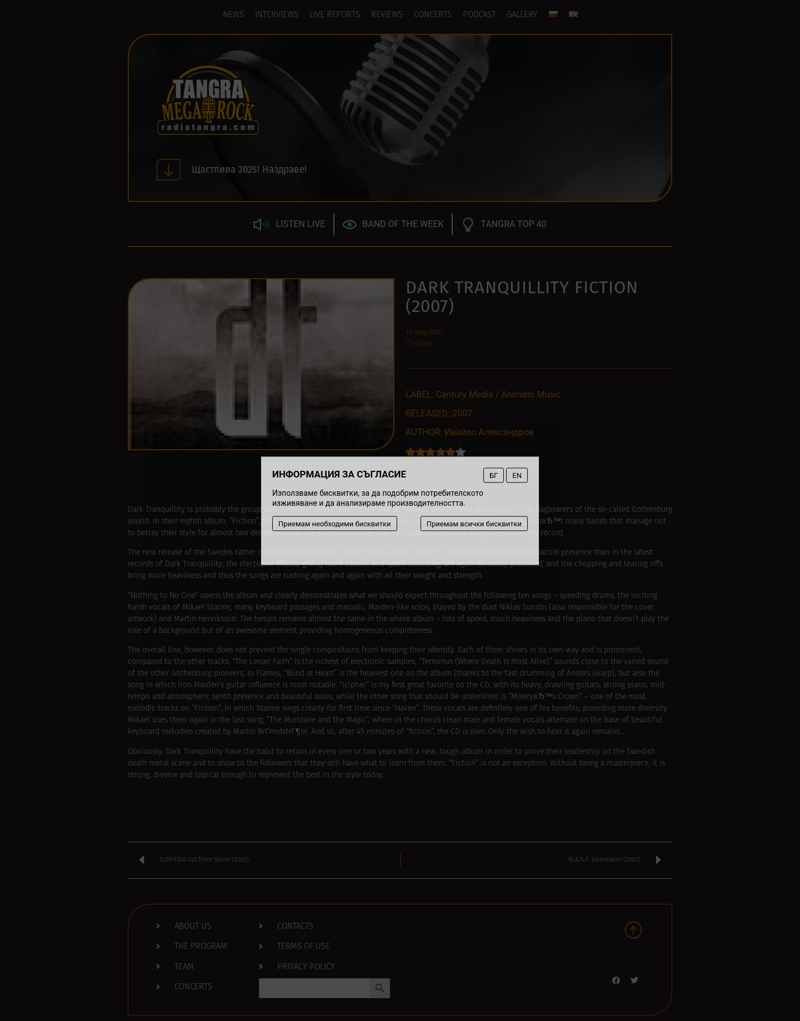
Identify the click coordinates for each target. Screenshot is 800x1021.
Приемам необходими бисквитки (334, 523)
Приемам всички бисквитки (474, 523)
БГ (493, 475)
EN (517, 475)
